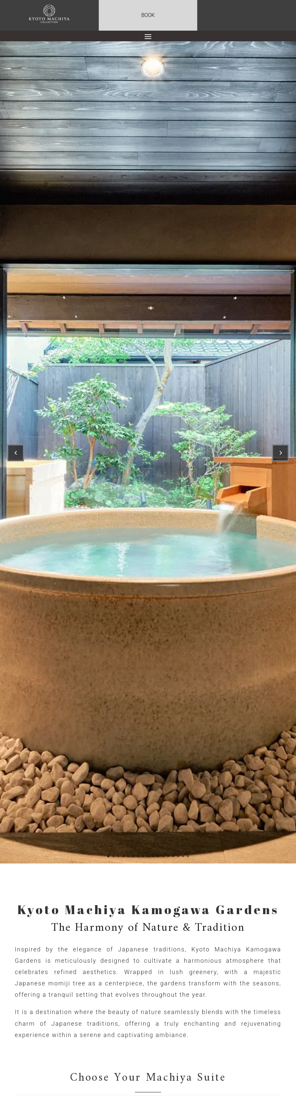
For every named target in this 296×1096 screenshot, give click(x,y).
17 (188, 856)
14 (173, 856)
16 (183, 856)
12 (163, 856)
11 (158, 856)
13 (168, 856)
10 (153, 856)
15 (178, 856)
